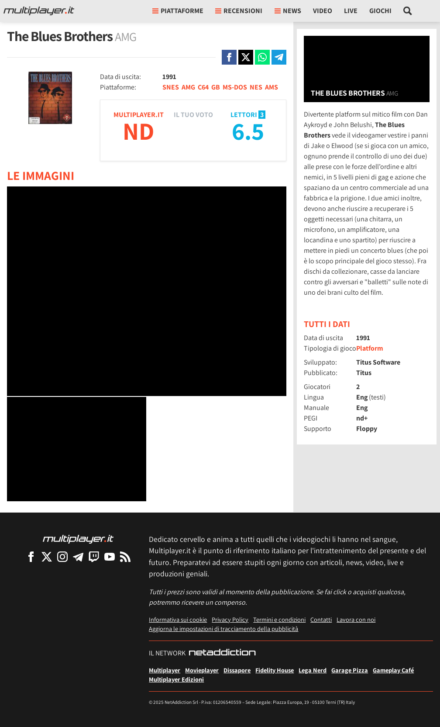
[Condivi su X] (245, 57)
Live (351, 10)
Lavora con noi (356, 619)
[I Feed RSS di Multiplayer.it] (125, 556)
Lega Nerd (313, 670)
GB (215, 87)
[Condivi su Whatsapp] (262, 57)
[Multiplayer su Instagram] (62, 556)
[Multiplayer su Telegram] (78, 556)
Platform (369, 348)
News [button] (288, 10)
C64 (203, 87)
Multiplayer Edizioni (176, 679)
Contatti (321, 619)
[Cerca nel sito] (408, 11)
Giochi (380, 10)
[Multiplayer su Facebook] (31, 556)
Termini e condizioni (279, 619)
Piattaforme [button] (177, 10)
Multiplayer (164, 670)
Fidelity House (274, 670)
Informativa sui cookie (178, 619)
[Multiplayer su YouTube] (109, 556)
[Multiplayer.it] (38, 11)
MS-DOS (235, 87)
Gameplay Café (393, 670)
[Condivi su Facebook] (229, 57)
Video (322, 10)
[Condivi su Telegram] (279, 57)
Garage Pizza (349, 670)
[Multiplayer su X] (46, 556)
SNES (170, 87)
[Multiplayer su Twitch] (94, 556)
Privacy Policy (230, 619)
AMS (271, 87)
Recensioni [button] (238, 10)
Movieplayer (202, 670)
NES (256, 87)
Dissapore (237, 670)
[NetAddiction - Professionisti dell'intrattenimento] (222, 653)
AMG (188, 87)
